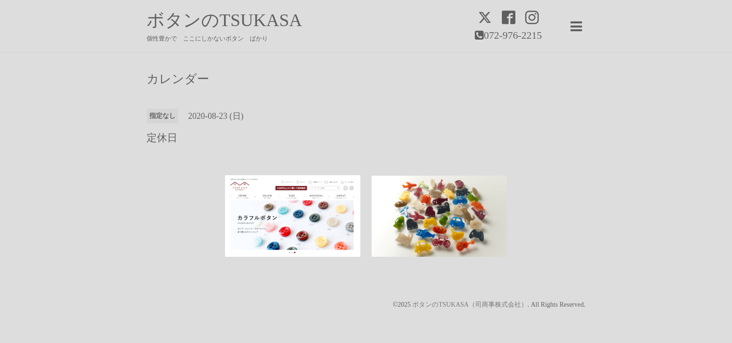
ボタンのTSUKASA (224, 20)
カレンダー (178, 79)
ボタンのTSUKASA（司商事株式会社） (470, 304)
